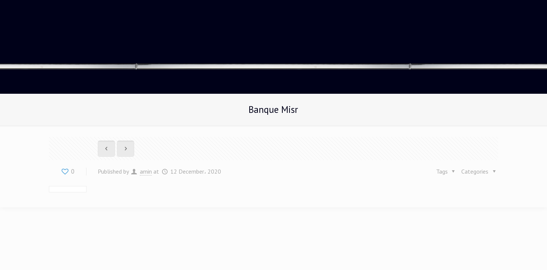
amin (146, 171)
